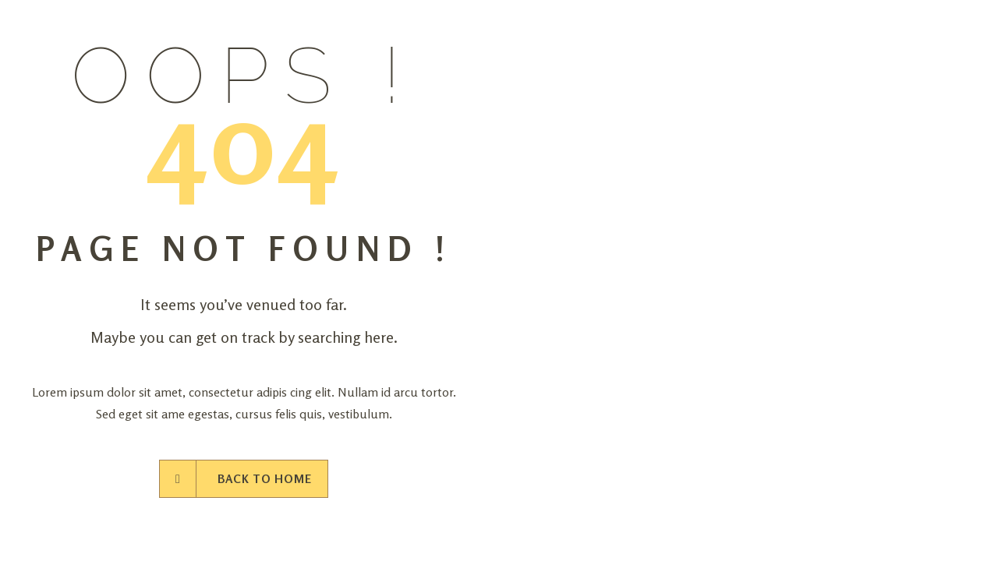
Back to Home (243, 479)
